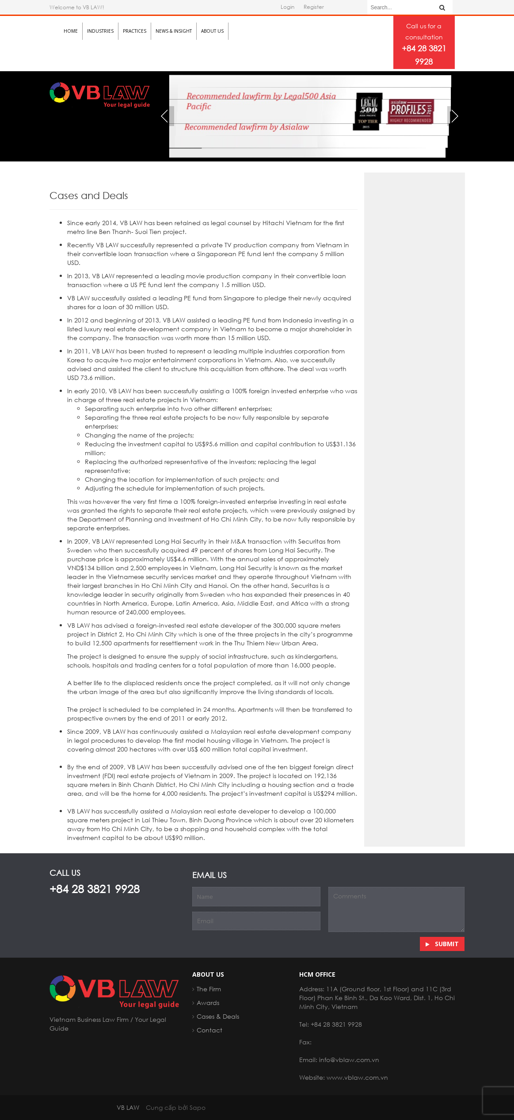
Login (287, 7)
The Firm (209, 989)
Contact (209, 1030)
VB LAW (128, 1107)
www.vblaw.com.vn (357, 1077)
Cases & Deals (218, 1016)
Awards (208, 1002)
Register (314, 7)
